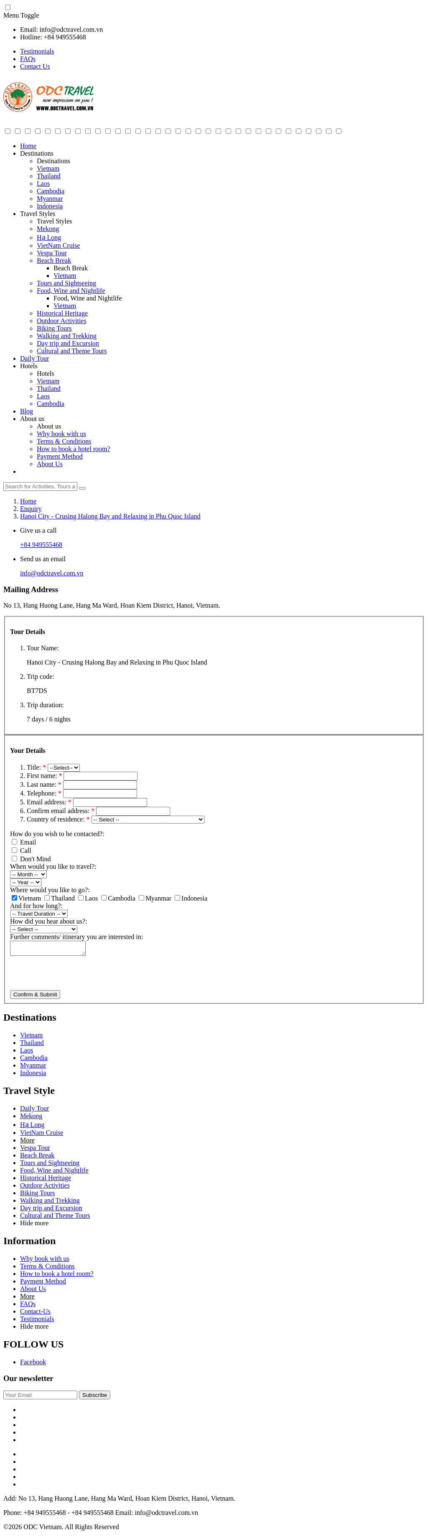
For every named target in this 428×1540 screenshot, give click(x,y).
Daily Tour (34, 358)
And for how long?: (36, 905)
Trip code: (40, 676)
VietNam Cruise (58, 245)
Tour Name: (43, 648)
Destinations (37, 153)
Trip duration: (45, 704)
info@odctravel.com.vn (52, 573)
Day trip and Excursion (68, 343)
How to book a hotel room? (73, 448)
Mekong (48, 228)
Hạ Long (49, 237)
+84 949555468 (41, 544)
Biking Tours (54, 328)
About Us (50, 463)
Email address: (50, 802)
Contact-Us (35, 1313)
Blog (26, 411)
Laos (43, 183)
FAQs (28, 58)
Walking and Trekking (67, 335)
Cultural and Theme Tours (72, 350)
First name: (45, 775)
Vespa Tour (52, 253)
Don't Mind (31, 858)
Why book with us (61, 433)
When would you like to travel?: (53, 866)
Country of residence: (59, 819)
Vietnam (48, 168)
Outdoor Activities (62, 320)
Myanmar (50, 198)
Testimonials (37, 51)
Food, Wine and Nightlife (71, 290)
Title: (37, 767)
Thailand (49, 176)
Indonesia (50, 206)
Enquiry (31, 508)
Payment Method (60, 456)
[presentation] (73, 976)
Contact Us (35, 66)
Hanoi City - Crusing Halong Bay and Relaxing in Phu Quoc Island (110, 516)
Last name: (45, 784)
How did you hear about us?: (48, 921)
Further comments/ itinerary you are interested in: (76, 936)
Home (28, 145)
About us (32, 418)
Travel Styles (37, 213)
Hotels (29, 366)
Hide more (34, 1225)
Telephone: (45, 793)
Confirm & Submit (35, 997)
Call (21, 850)
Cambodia (50, 191)
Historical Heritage (62, 313)
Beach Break (54, 260)
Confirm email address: (61, 810)
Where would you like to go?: (50, 889)
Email (24, 842)
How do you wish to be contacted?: (57, 833)
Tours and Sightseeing (66, 283)
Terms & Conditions (64, 441)
